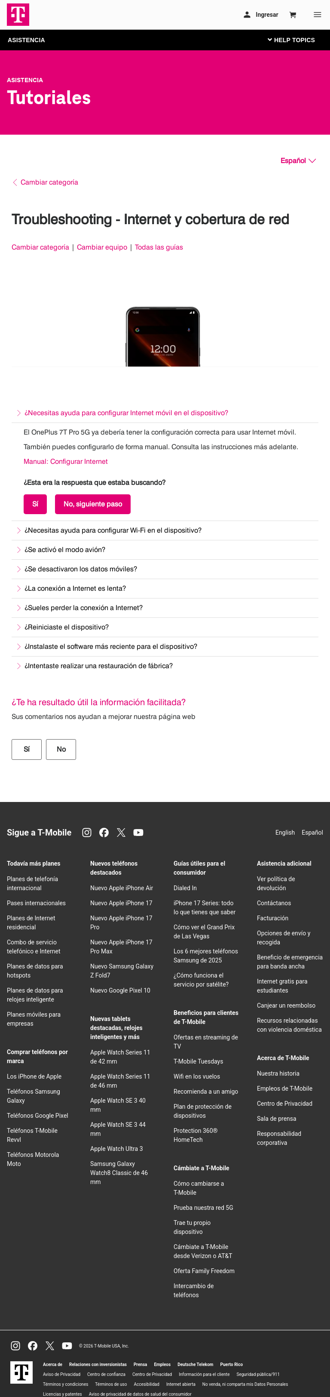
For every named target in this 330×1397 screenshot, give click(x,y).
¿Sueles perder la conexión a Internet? (83, 608)
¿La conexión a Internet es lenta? (75, 588)
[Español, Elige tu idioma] (298, 161)
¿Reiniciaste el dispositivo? (66, 627)
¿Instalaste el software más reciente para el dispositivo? (110, 646)
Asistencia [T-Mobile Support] (25, 80)
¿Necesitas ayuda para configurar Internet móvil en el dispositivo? (126, 413)
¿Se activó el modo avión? (64, 550)
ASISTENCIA (26, 40)
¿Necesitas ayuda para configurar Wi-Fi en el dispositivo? (113, 530)
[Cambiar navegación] (298, 39)
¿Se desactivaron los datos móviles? (80, 569)
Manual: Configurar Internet (66, 461)
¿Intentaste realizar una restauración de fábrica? (98, 666)
